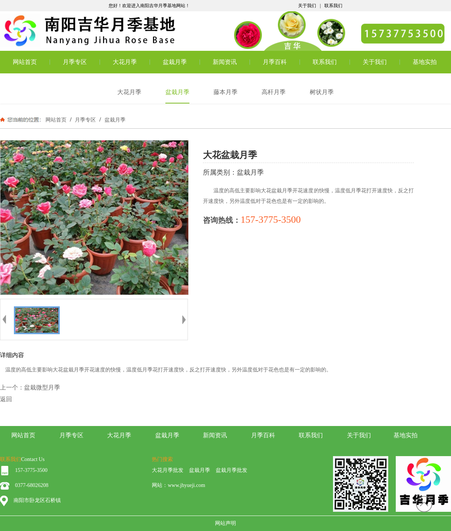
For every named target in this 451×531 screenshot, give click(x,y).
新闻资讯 (225, 62)
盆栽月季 (175, 62)
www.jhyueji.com (186, 485)
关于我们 (307, 5)
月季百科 (275, 62)
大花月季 (125, 62)
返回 (6, 399)
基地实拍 (425, 62)
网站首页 (25, 62)
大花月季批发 (167, 470)
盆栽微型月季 (42, 387)
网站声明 (225, 523)
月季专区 (75, 62)
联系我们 (333, 5)
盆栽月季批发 (231, 470)
